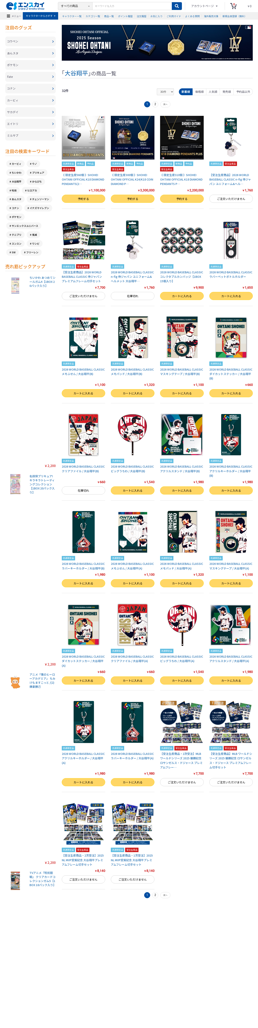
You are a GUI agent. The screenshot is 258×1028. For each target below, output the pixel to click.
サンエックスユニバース (25, 227)
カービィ (16, 165)
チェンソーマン (40, 200)
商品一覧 (109, 16)
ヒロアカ (32, 191)
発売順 (226, 92)
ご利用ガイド (174, 16)
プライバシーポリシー (84, 1006)
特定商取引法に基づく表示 (54, 1006)
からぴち (37, 183)
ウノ (34, 165)
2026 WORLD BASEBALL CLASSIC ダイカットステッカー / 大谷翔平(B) (230, 373)
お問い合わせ (141, 1006)
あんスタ (16, 200)
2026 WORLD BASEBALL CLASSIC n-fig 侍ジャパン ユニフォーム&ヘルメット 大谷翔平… (132, 276)
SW (14, 254)
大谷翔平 (16, 183)
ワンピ (35, 245)
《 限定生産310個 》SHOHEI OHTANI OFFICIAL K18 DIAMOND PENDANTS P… (181, 179)
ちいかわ (16, 174)
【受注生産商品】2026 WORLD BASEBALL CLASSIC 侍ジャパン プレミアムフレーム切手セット (82, 276)
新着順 (185, 92)
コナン (15, 209)
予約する (83, 199)
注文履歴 (141, 16)
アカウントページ (202, 6)
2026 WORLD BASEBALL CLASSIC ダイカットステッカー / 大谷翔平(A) (83, 661)
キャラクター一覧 (72, 16)
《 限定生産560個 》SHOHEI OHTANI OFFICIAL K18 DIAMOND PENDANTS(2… (83, 179)
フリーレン (32, 254)
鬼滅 (34, 236)
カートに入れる (182, 296)
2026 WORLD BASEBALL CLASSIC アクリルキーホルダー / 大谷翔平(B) (230, 471)
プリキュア (38, 174)
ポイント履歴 (125, 16)
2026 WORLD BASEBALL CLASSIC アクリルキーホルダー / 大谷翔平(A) (83, 758)
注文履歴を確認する (162, 1006)
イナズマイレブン (39, 209)
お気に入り (156, 16)
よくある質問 (192, 16)
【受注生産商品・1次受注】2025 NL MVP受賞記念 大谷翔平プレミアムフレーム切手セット (132, 859)
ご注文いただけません (231, 199)
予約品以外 (243, 92)
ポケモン (16, 218)
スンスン (16, 245)
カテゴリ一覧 (93, 16)
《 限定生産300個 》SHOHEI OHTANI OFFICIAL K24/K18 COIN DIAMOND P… (132, 179)
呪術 (14, 191)
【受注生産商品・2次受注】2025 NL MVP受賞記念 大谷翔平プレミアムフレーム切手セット (83, 859)
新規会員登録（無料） (234, 16)
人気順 (213, 92)
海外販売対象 (211, 16)
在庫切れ (132, 296)
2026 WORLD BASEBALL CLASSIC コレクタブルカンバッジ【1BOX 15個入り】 (181, 276)
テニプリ (16, 236)
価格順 (199, 92)
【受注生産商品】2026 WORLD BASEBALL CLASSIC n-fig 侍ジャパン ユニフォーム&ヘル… (230, 179)
